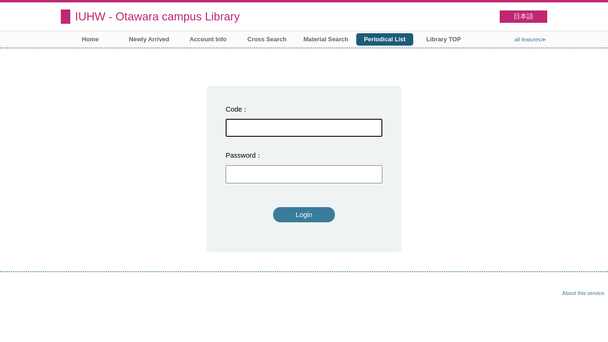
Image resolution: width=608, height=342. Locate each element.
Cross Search (267, 39)
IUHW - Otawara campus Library (157, 16)
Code (234, 109)
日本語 (523, 16)
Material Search (326, 39)
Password (241, 155)
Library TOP (443, 39)
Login (303, 214)
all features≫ (530, 39)
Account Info (208, 39)
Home (90, 39)
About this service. (584, 293)
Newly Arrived (149, 39)
